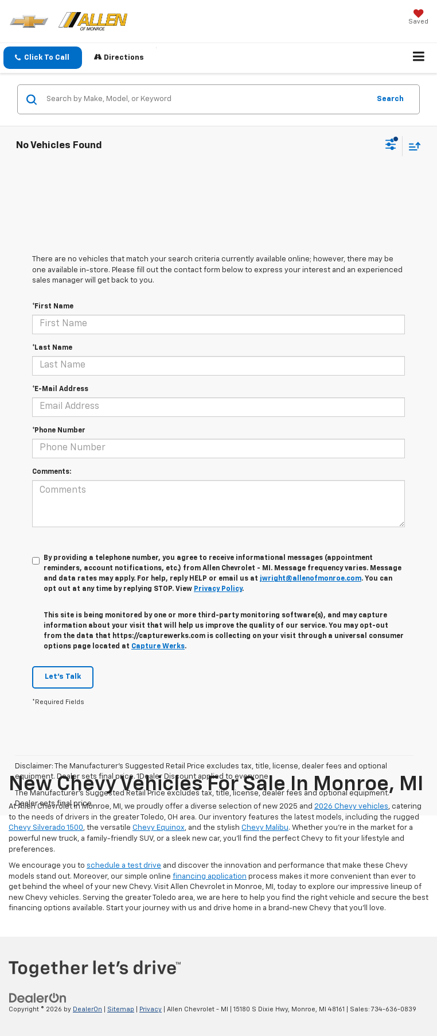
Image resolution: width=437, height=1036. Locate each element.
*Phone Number (58, 430)
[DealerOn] (38, 998)
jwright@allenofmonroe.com (310, 578)
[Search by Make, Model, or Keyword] (206, 99)
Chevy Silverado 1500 (46, 828)
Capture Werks (158, 646)
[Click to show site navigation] (419, 58)
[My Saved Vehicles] (418, 18)
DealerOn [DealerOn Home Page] (87, 1009)
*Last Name (52, 348)
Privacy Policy (218, 589)
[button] (42, 58)
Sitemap (120, 1009)
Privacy (150, 1009)
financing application (210, 876)
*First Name (52, 306)
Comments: (51, 472)
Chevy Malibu (264, 828)
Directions (119, 57)
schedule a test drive (124, 865)
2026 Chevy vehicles (351, 806)
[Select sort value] (412, 146)
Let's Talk (63, 677)
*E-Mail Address (60, 389)
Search (390, 99)
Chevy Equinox (158, 828)
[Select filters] (391, 145)
